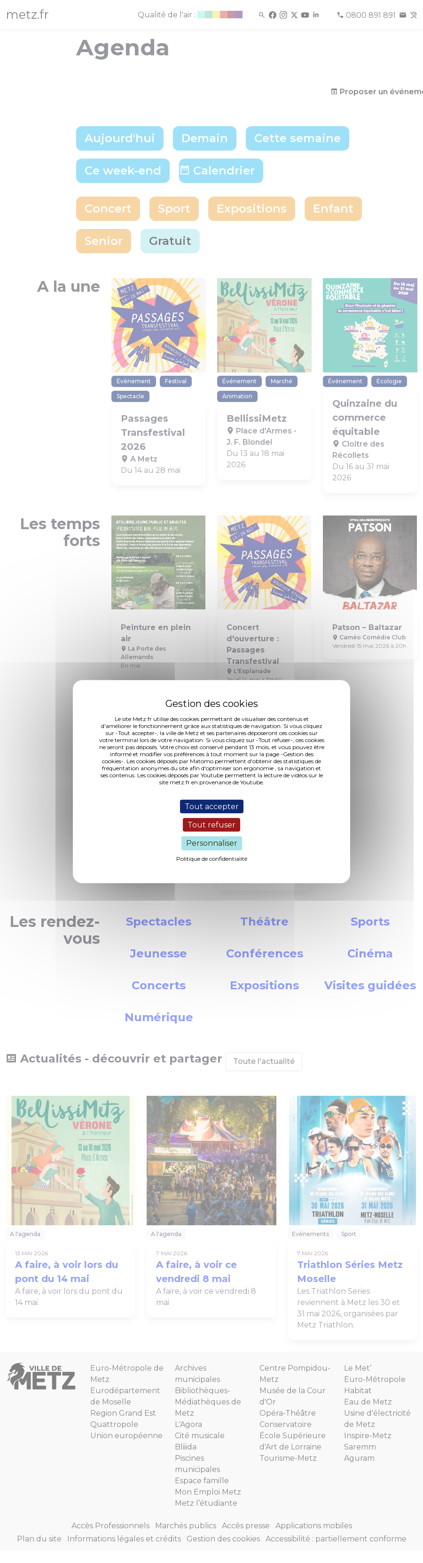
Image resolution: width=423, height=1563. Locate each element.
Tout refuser (211, 824)
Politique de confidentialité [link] (211, 858)
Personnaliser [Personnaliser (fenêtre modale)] (211, 843)
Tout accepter (212, 806)
